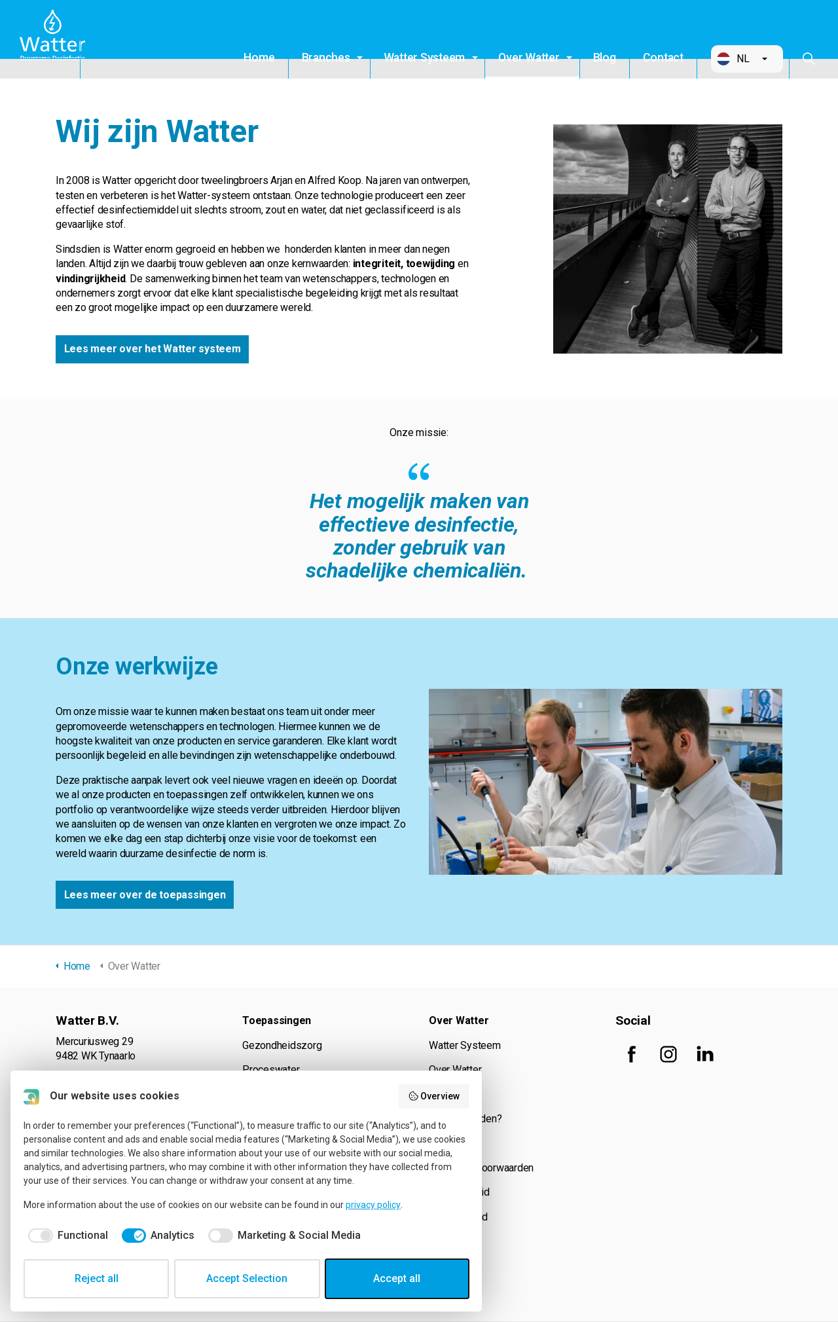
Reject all (96, 1278)
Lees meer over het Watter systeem (152, 349)
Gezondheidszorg (281, 1046)
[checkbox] (66, 1235)
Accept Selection (246, 1278)
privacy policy (373, 1205)
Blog (604, 57)
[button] (747, 59)
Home (259, 57)
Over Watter (528, 57)
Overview (434, 1096)
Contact (663, 57)
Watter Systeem (424, 57)
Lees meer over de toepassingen (145, 895)
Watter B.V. (57, 39)
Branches (326, 57)
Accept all (396, 1278)
